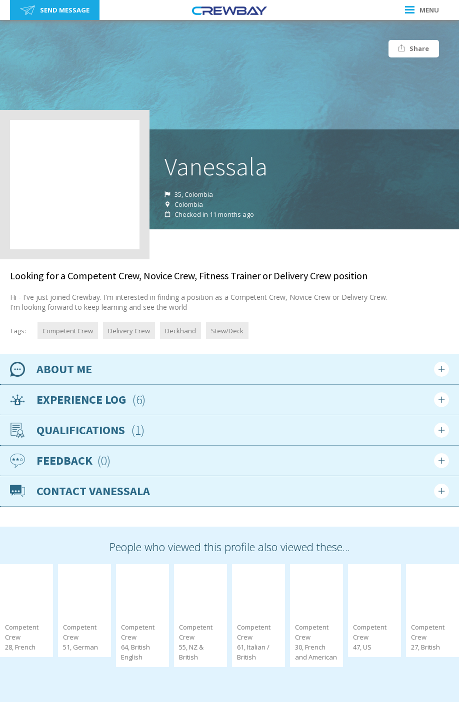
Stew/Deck (227, 330)
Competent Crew (67, 330)
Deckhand (180, 330)
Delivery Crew (129, 330)
